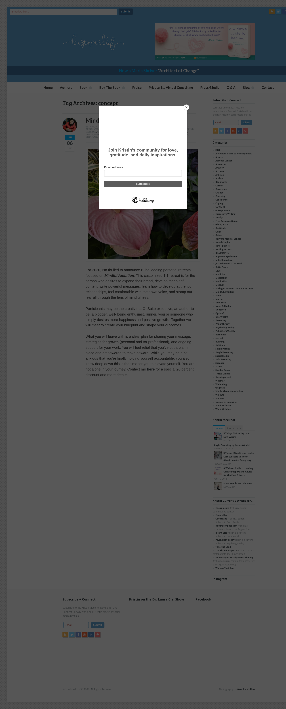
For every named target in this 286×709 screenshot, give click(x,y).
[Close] (186, 107)
